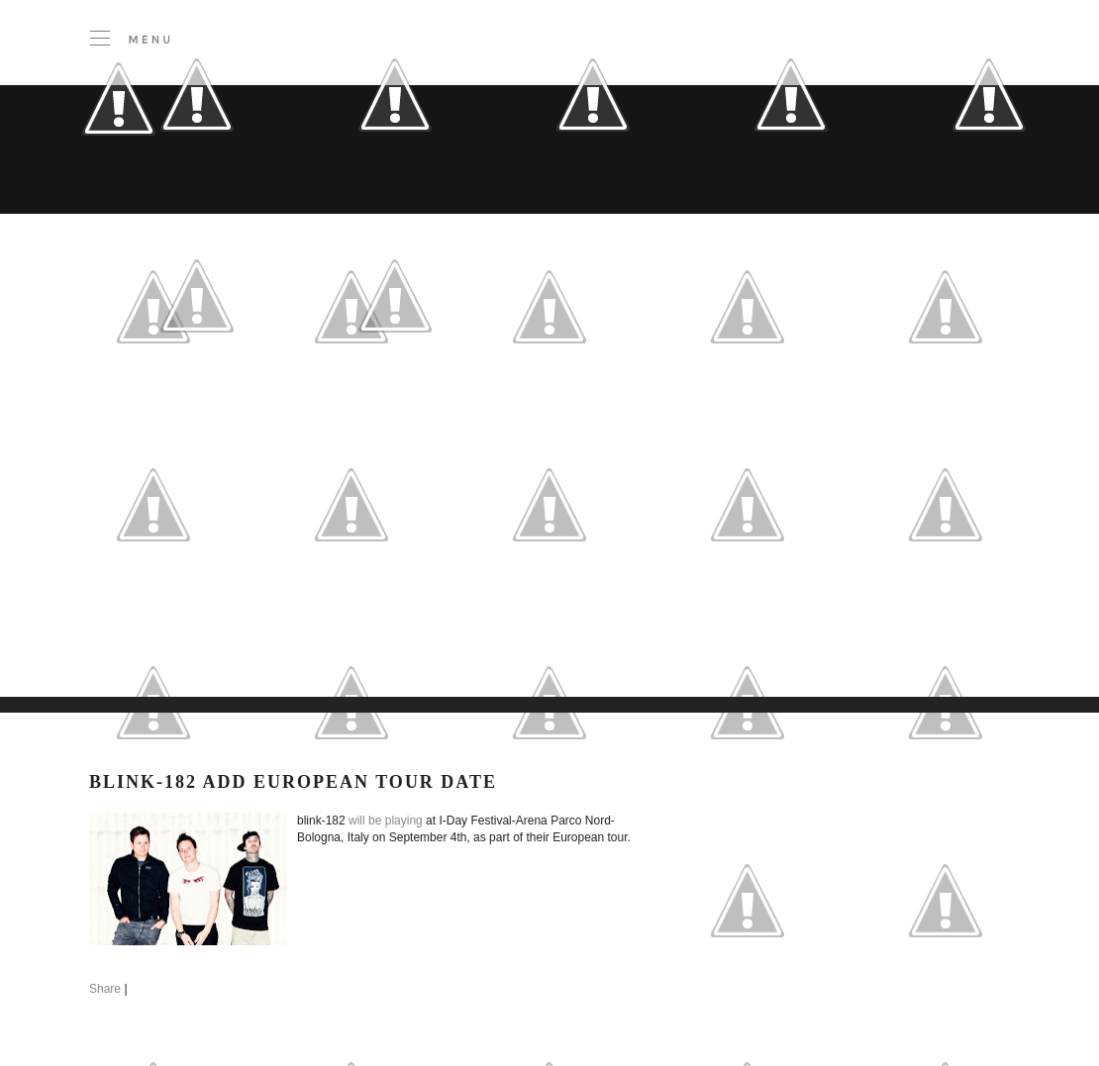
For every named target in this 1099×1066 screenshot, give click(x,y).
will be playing (386, 820)
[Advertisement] (313, 553)
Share (105, 989)
